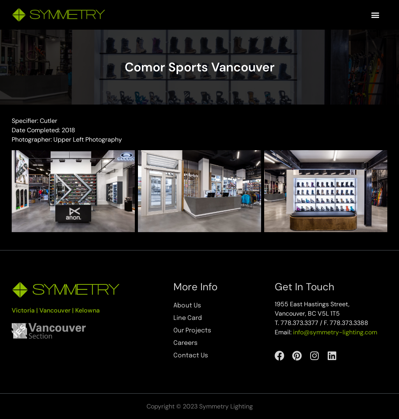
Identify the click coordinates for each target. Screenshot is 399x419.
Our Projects (192, 330)
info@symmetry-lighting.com (335, 332)
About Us (187, 305)
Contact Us (190, 355)
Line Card (187, 318)
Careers (185, 343)
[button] (375, 15)
